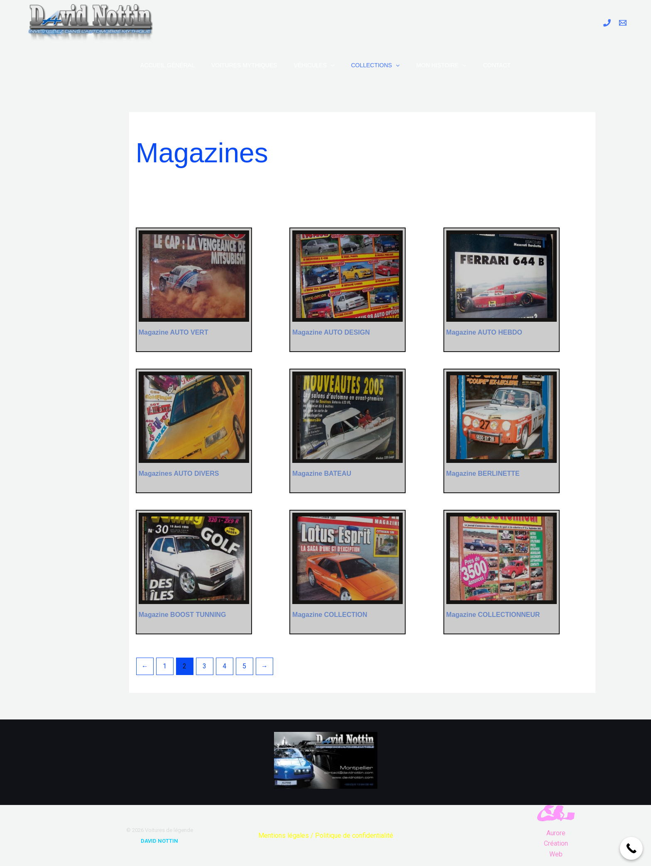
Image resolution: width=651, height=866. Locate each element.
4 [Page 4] (224, 666)
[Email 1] (623, 23)
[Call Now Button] (631, 848)
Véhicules (314, 65)
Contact (497, 65)
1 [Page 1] (164, 666)
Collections (375, 65)
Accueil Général (167, 65)
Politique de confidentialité (354, 835)
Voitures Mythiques (244, 65)
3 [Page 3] (204, 666)
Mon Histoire (441, 65)
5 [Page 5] (244, 666)
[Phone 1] (607, 23)
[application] (330, 65)
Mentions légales (284, 835)
